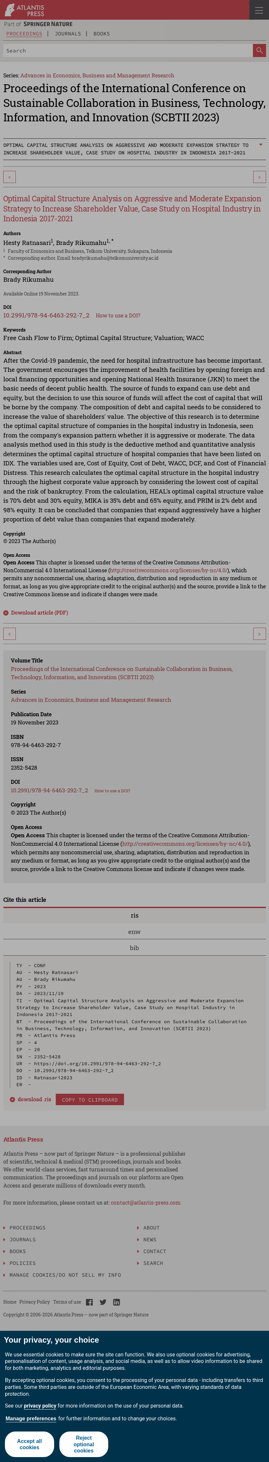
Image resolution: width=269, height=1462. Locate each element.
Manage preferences (31, 1418)
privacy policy (40, 1406)
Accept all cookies (29, 1444)
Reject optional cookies (83, 1444)
